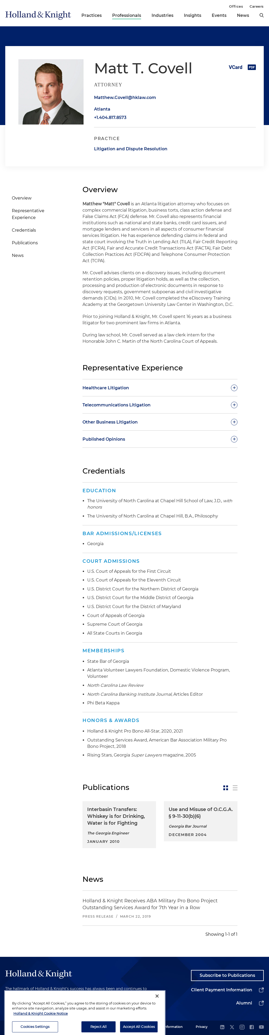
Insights (192, 15)
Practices (91, 15)
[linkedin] (222, 1027)
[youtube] (261, 1027)
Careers (257, 6)
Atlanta (102, 109)
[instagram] (242, 1027)
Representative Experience (28, 214)
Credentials (24, 230)
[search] (262, 15)
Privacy (202, 1027)
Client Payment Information (221, 989)
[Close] (157, 1012)
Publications (25, 242)
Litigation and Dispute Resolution (130, 148)
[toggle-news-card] (225, 787)
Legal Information (168, 1027)
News (243, 15)
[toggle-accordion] (159, 387)
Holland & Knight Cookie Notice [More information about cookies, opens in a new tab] (40, 1029)
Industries (162, 15)
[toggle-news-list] (235, 787)
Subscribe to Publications (227, 975)
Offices (236, 6)
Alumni (244, 1003)
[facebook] (252, 1027)
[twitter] (232, 1027)
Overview (22, 198)
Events (219, 15)
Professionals (126, 15)
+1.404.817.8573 (110, 117)
